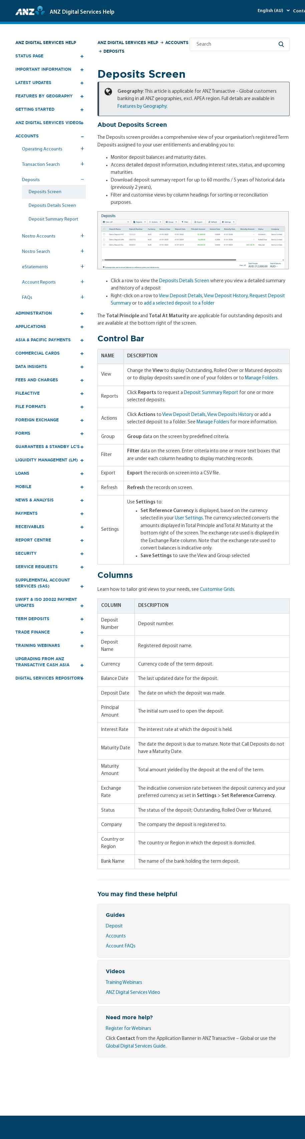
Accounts (177, 42)
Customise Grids (217, 589)
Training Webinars (124, 982)
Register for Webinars (128, 1028)
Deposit (114, 926)
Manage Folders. (262, 378)
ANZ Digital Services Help (45, 42)
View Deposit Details (180, 296)
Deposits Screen (45, 192)
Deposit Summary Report (53, 219)
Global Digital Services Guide (136, 1046)
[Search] (240, 44)
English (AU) (271, 10)
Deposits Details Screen (52, 205)
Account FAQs (120, 946)
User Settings (189, 518)
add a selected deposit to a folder (179, 303)
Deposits (113, 51)
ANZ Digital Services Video (133, 992)
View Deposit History (226, 296)
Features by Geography (142, 106)
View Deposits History (230, 414)
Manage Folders (213, 422)
